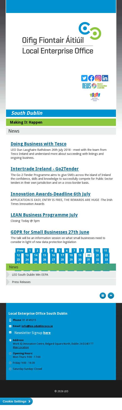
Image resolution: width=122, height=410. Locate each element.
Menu (109, 6)
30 (79, 259)
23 (18, 259)
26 (44, 259)
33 (106, 259)
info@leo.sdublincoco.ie (37, 326)
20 (88, 255)
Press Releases (21, 282)
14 (35, 255)
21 (97, 255)
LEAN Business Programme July (44, 214)
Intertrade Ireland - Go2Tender (45, 168)
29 (71, 259)
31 (88, 259)
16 (53, 255)
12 (18, 255)
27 (53, 259)
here (47, 333)
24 (26, 259)
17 (62, 255)
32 (97, 259)
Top (111, 295)
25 (35, 259)
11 (105, 250)
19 (79, 255)
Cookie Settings (14, 401)
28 (62, 259)
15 (44, 255)
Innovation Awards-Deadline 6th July (50, 194)
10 (96, 250)
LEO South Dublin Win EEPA (30, 274)
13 (26, 255)
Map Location (21, 347)
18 (71, 255)
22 (106, 255)
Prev (20, 250)
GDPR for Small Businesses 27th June (50, 232)
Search (101, 6)
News (13, 267)
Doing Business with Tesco (38, 143)
